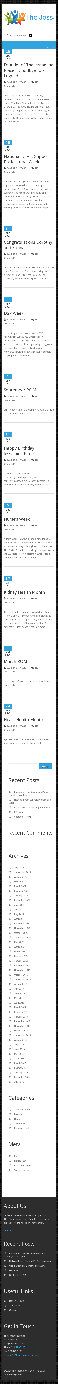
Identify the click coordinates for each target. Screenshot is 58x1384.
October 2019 (21, 975)
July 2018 (19, 1045)
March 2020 (20, 951)
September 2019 (22, 979)
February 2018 (21, 1068)
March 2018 (20, 1063)
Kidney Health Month (24, 592)
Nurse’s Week (17, 519)
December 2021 (22, 900)
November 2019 (22, 970)
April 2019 (19, 1003)
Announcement (22, 1110)
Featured (18, 1114)
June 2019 (19, 993)
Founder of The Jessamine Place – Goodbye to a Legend (28, 70)
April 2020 (19, 947)
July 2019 (19, 989)
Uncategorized (21, 1128)
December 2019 (22, 965)
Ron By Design (16, 1301)
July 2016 (19, 1082)
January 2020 (21, 961)
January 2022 (21, 896)
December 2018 (22, 1021)
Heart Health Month (23, 720)
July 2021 (19, 905)
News (17, 1119)
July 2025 (19, 868)
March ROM (15, 662)
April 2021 (19, 919)
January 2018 (21, 1073)
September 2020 (22, 937)
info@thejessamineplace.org (24, 1355)
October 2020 (21, 933)
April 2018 (19, 1059)
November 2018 (22, 1026)
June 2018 (19, 1049)
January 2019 (21, 1017)
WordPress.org (21, 1170)
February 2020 (21, 956)
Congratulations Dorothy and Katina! (28, 245)
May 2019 (19, 998)
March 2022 (20, 886)
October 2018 (21, 1031)
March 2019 (20, 1007)
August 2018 (20, 1040)
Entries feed (20, 1161)
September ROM (20, 390)
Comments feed (22, 1165)
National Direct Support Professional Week (27, 159)
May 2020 (19, 942)
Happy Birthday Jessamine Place (19, 451)
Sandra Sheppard (15, 82)
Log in (17, 1156)
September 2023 (22, 872)
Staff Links (14, 1306)
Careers (13, 1310)
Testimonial (20, 1124)
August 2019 (20, 984)
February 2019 (21, 1012)
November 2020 (22, 928)
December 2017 (22, 1077)
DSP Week (14, 313)
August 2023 (20, 877)
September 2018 (22, 1035)
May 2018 (19, 1054)
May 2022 (19, 882)
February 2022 (21, 891)
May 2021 (19, 914)
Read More (9, 1230)
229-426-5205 (18, 1347)
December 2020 (22, 924)
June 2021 (19, 910)
